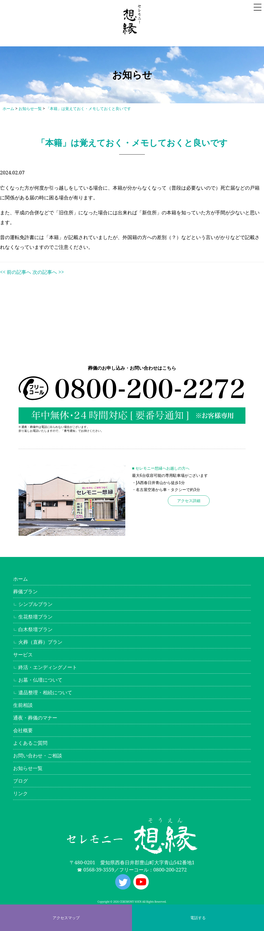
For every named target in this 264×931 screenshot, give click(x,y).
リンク (20, 793)
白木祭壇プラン (35, 629)
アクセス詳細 (188, 500)
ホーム (8, 108)
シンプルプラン (35, 603)
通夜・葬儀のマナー (35, 717)
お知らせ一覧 (30, 108)
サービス (23, 654)
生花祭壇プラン (35, 616)
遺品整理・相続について (45, 692)
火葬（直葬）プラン (40, 641)
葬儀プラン (25, 591)
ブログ (20, 780)
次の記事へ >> (48, 271)
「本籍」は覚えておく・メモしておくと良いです (88, 108)
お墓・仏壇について (40, 679)
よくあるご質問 (30, 742)
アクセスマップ (66, 917)
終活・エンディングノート (47, 667)
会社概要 (23, 730)
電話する (198, 917)
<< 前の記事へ (15, 271)
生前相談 (23, 704)
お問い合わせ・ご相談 (37, 755)
